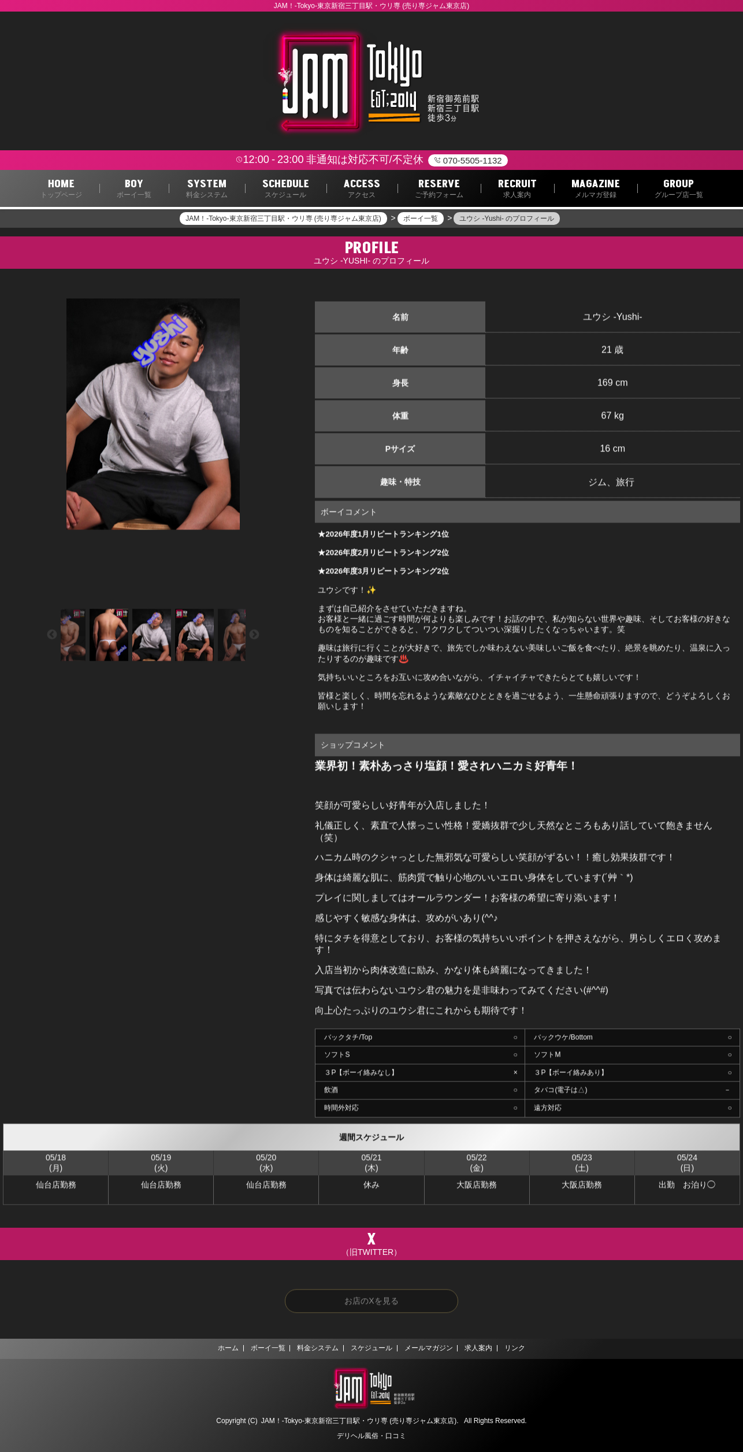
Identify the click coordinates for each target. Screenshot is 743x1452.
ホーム (216, 1348)
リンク (526, 1348)
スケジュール (371, 1348)
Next (254, 637)
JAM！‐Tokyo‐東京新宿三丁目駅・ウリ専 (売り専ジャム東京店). (360, 1421)
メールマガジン (432, 1348)
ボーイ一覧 (260, 1348)
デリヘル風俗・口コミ (371, 1436)
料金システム (314, 1348)
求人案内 (486, 1348)
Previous (52, 637)
